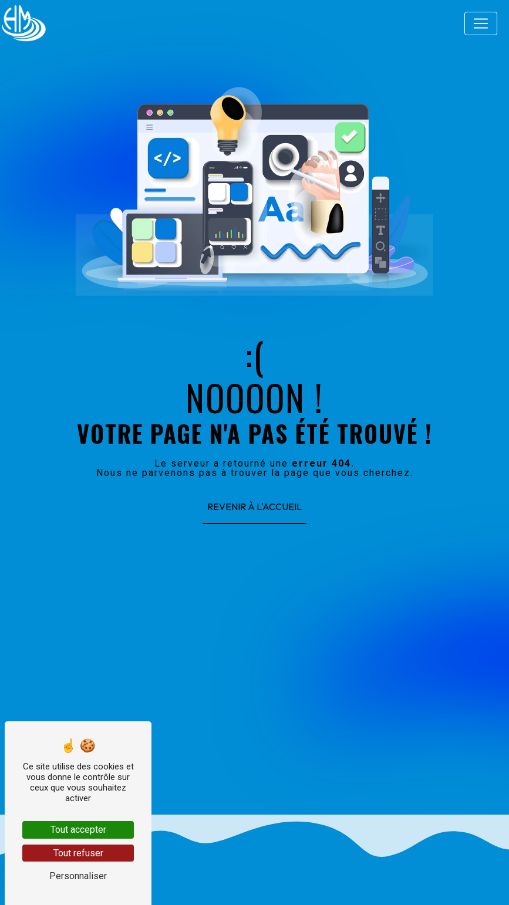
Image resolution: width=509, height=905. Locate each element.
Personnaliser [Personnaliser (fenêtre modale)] (78, 876)
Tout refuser (78, 853)
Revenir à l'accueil (254, 506)
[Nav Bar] (480, 23)
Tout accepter (78, 829)
